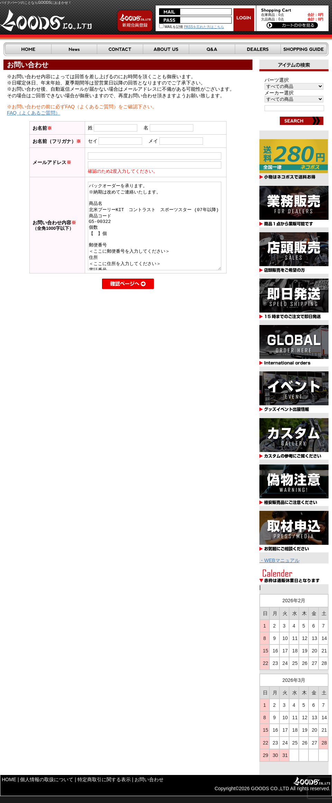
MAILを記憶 (171, 27)
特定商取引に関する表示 (104, 779)
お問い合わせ (149, 779)
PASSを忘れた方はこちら (204, 27)
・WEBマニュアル (279, 560)
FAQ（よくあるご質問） (33, 113)
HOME (9, 779)
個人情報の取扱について (46, 779)
